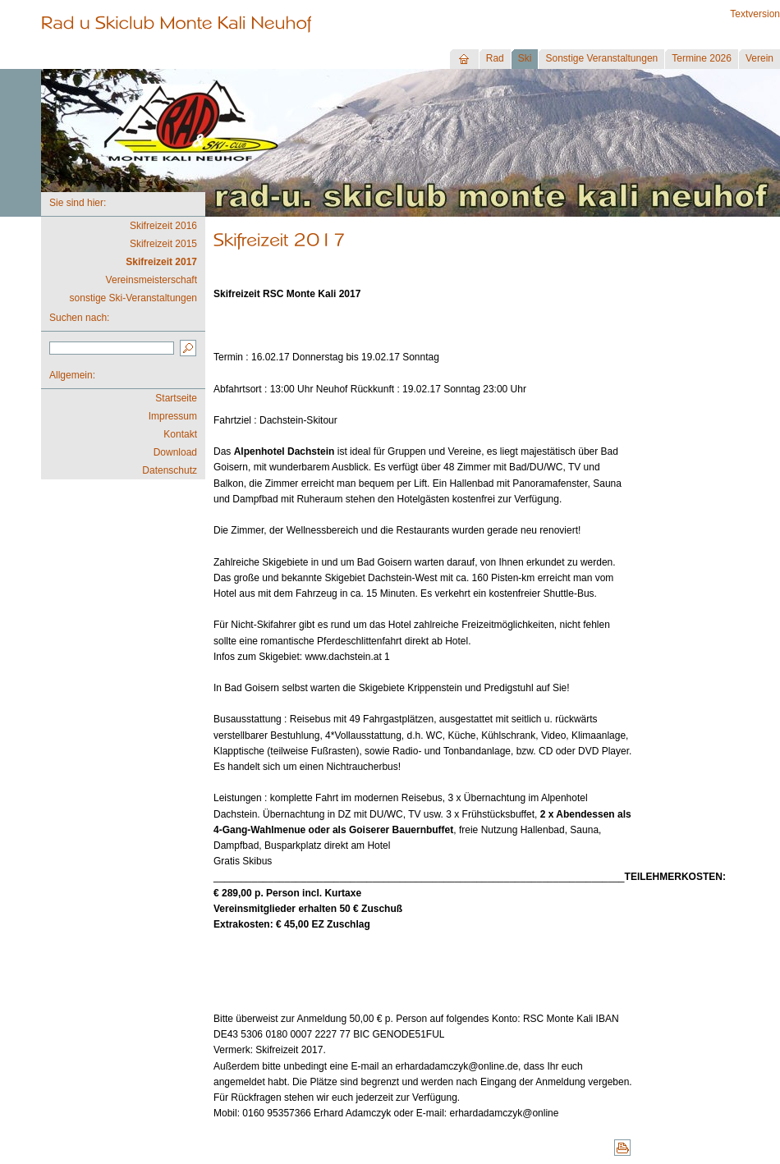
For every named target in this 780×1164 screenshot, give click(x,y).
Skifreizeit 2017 (161, 262)
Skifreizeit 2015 (163, 244)
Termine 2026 (702, 58)
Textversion (755, 14)
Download (175, 452)
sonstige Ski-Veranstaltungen (133, 298)
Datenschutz (169, 470)
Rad (495, 58)
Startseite (176, 398)
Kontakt (180, 434)
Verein (759, 58)
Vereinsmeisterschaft (151, 280)
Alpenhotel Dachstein (285, 451)
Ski (525, 58)
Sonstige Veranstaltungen (601, 58)
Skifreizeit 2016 (163, 225)
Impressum (173, 416)
